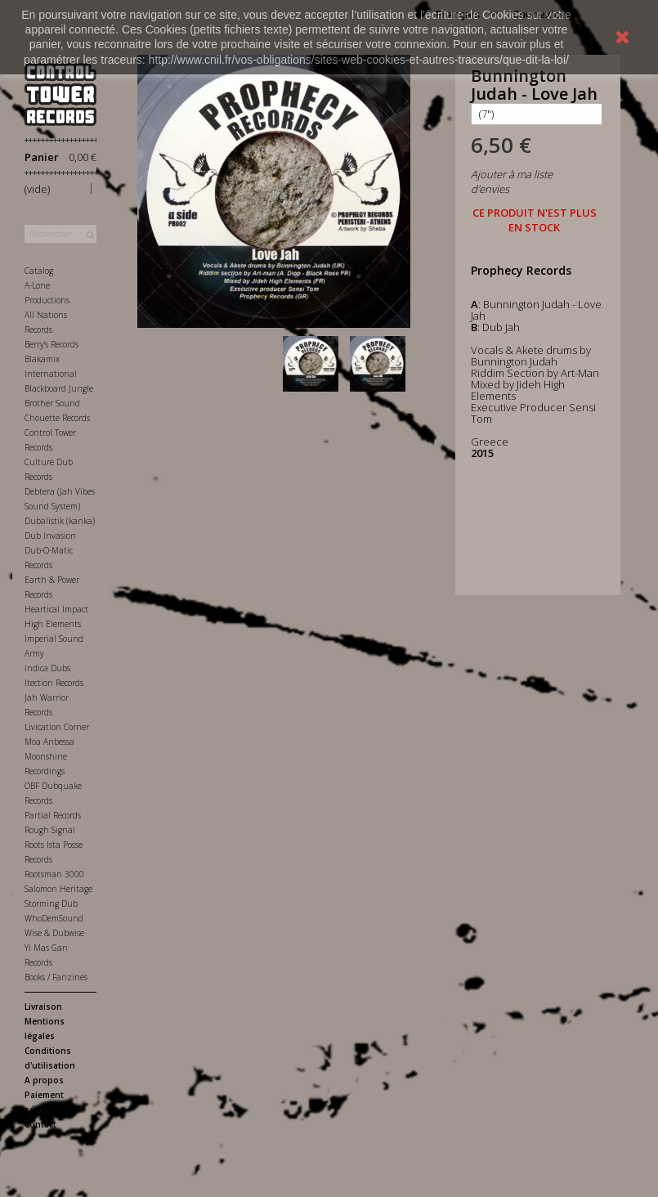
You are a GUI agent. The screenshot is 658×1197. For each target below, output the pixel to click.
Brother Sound (52, 403)
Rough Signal (50, 830)
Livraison (43, 1006)
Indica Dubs (47, 668)
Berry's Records (51, 344)
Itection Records (54, 682)
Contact (40, 1124)
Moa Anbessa (49, 741)
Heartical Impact (56, 609)
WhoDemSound (54, 918)
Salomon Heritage (58, 888)
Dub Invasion (50, 535)
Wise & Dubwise (54, 933)
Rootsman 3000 (54, 874)
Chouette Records (57, 418)
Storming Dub (51, 903)
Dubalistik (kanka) (60, 521)
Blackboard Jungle (59, 388)
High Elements (53, 624)
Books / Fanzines (56, 977)
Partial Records (53, 815)
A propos (44, 1080)
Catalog (39, 270)
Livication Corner (57, 727)
